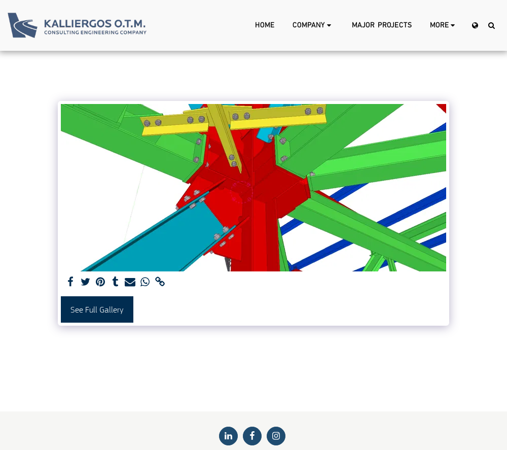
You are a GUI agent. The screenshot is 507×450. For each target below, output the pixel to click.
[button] (313, 25)
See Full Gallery (96, 310)
